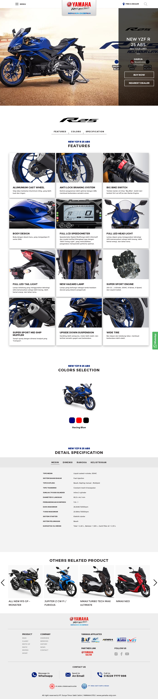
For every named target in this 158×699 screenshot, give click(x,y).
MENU (20, 4)
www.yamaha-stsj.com (106, 695)
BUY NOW (139, 74)
